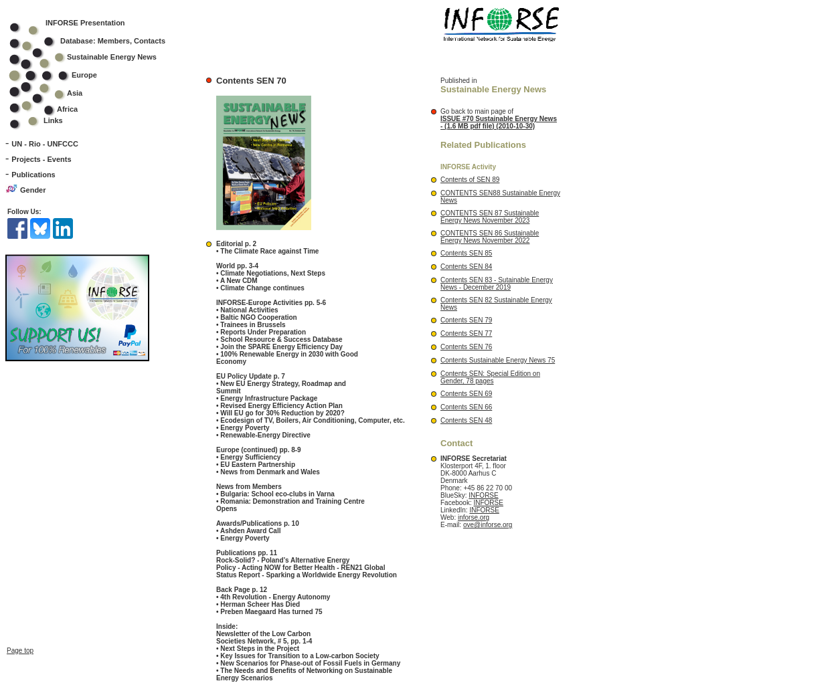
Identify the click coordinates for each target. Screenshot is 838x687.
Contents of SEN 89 (469, 179)
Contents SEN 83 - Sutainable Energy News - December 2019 (496, 283)
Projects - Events (41, 159)
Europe (62, 75)
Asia (54, 93)
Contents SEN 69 (466, 393)
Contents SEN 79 (466, 320)
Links (53, 120)
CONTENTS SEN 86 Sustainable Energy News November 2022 (489, 236)
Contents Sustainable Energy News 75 (497, 360)
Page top (20, 638)
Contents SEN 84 (466, 266)
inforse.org (473, 517)
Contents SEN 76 (466, 347)
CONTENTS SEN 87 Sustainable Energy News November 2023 (489, 216)
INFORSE (483, 495)
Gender (33, 190)
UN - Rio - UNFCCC (44, 144)
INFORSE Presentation (85, 23)
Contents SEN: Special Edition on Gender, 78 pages (490, 377)
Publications (33, 175)
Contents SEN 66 (466, 407)
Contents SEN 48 (466, 420)
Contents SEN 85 (466, 253)
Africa (67, 109)
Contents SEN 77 (466, 333)
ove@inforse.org (488, 524)
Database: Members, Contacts (96, 41)
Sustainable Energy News (92, 57)
